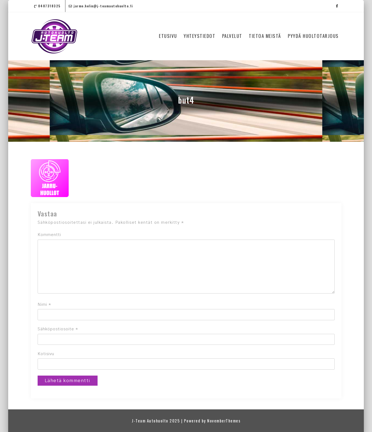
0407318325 (47, 6)
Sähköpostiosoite (58, 329)
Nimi (44, 305)
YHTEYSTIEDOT (199, 35)
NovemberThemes (223, 421)
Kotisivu (46, 354)
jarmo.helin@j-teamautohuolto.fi (101, 6)
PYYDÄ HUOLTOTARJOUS (313, 35)
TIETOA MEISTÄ (265, 35)
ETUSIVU (168, 35)
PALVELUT (232, 35)
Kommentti (49, 235)
